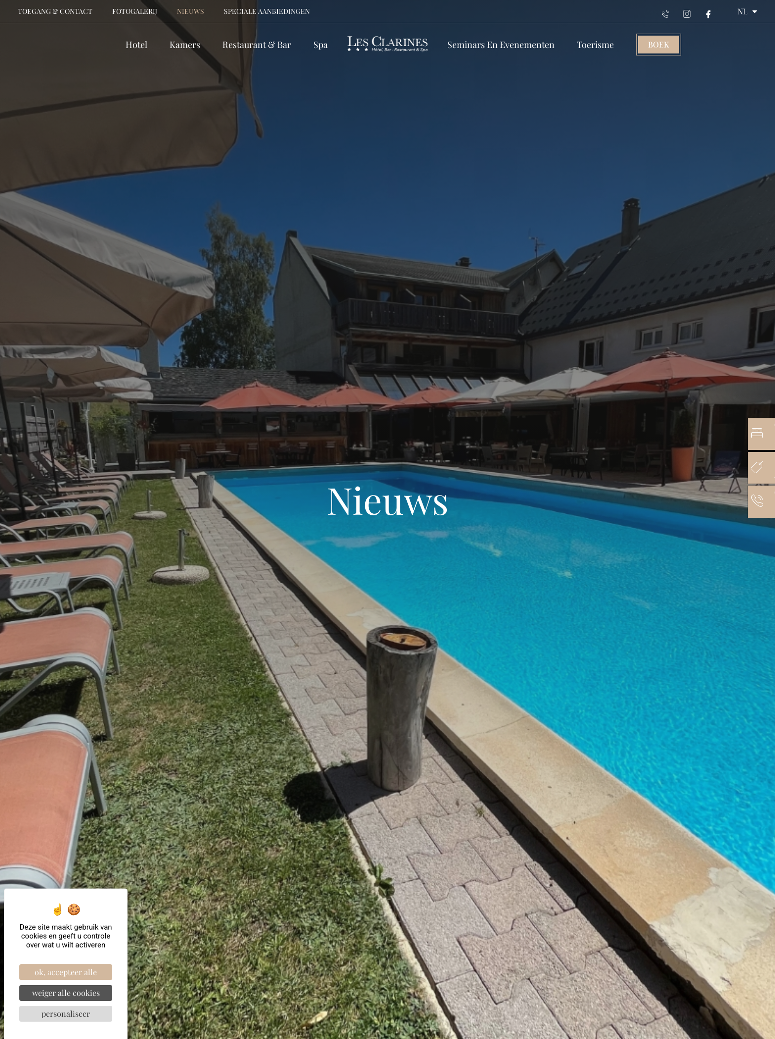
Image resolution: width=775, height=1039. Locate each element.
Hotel (136, 44)
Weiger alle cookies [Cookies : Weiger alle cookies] (66, 993)
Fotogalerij (134, 11)
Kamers (185, 44)
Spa (320, 44)
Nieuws (190, 11)
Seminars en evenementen (501, 44)
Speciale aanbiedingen (267, 11)
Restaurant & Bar (256, 44)
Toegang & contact (55, 11)
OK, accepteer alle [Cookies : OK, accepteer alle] (66, 972)
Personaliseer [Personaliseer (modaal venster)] (66, 1013)
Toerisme (595, 44)
